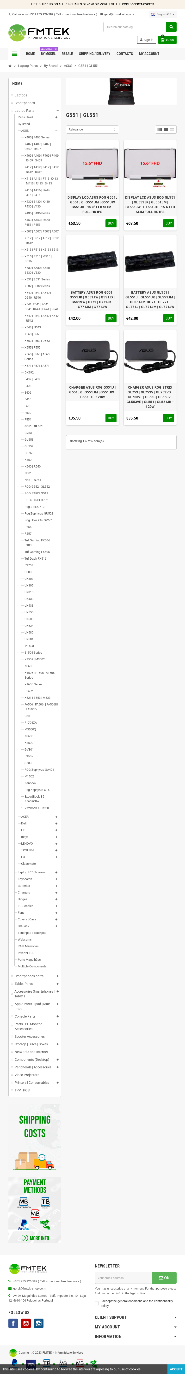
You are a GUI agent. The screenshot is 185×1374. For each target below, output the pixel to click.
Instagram (38, 1323)
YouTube (26, 1323)
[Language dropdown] (163, 14)
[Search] (139, 27)
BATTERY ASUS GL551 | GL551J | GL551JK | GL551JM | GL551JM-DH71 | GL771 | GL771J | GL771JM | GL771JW (150, 299)
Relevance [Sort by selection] (76, 129)
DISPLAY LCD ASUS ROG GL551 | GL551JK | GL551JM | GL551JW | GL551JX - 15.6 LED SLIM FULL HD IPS (150, 204)
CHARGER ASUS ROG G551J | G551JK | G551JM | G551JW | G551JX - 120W (92, 392)
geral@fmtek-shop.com (118, 14)
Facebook (13, 1323)
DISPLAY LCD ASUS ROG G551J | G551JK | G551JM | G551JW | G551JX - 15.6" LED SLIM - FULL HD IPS (92, 204)
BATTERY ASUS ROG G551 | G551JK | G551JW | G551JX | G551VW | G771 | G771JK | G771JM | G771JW (92, 299)
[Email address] (123, 1278)
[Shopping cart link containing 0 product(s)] (167, 40)
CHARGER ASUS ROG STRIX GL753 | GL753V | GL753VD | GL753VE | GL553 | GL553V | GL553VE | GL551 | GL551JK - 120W (150, 397)
